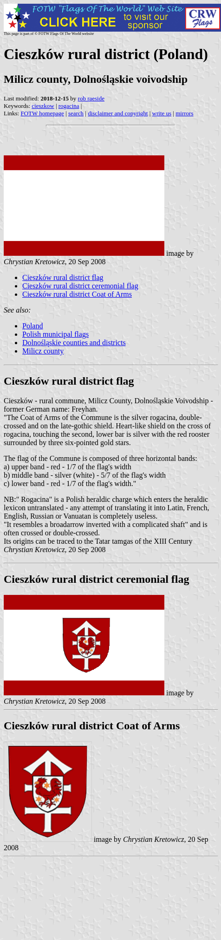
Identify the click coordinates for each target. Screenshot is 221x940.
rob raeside (91, 98)
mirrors (184, 113)
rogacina (68, 105)
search (76, 113)
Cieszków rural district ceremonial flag (80, 286)
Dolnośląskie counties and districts (74, 343)
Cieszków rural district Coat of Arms (77, 294)
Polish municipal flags (55, 334)
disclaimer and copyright (118, 113)
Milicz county (43, 351)
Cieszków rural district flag (63, 277)
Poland (32, 326)
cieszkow (43, 105)
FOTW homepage (42, 113)
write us (162, 113)
